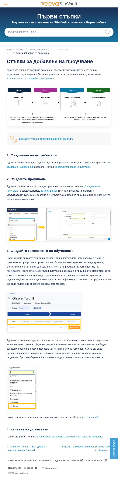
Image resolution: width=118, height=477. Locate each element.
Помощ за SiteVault (39, 49)
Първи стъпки (62, 49)
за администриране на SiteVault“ (72, 167)
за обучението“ (90, 417)
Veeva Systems (22, 473)
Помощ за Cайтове (13, 49)
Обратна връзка (114, 449)
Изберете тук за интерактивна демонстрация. (46, 139)
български (50, 468)
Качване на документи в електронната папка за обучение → (86, 448)
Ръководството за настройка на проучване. (31, 78)
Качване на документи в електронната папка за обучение (70, 436)
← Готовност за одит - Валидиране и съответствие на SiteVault (27, 448)
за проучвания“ (49, 190)
